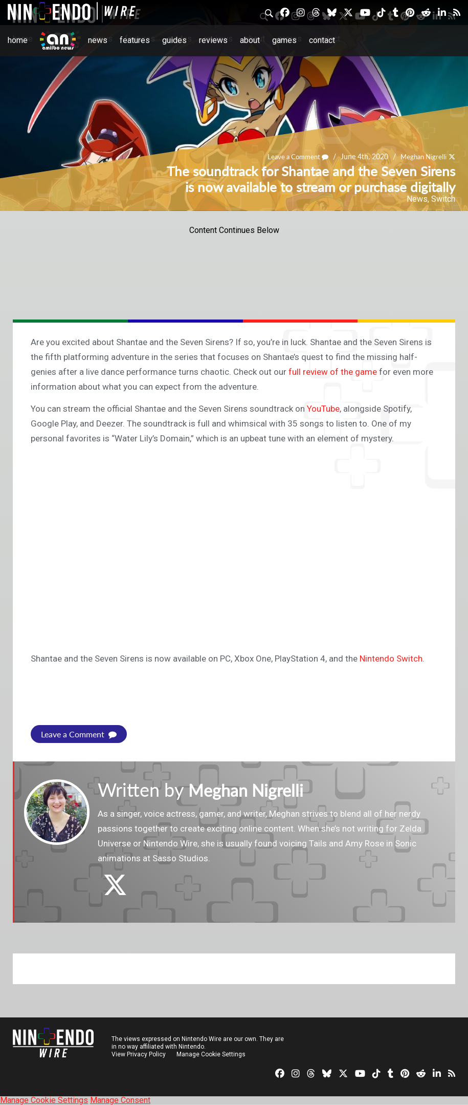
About (250, 40)
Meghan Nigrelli (421, 156)
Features (135, 40)
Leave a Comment (292, 156)
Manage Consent (120, 1100)
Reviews (213, 40)
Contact (322, 40)
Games (284, 40)
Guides (174, 40)
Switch (443, 199)
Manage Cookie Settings (212, 1054)
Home (18, 40)
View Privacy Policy (139, 1054)
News (97, 40)
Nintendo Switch (391, 658)
